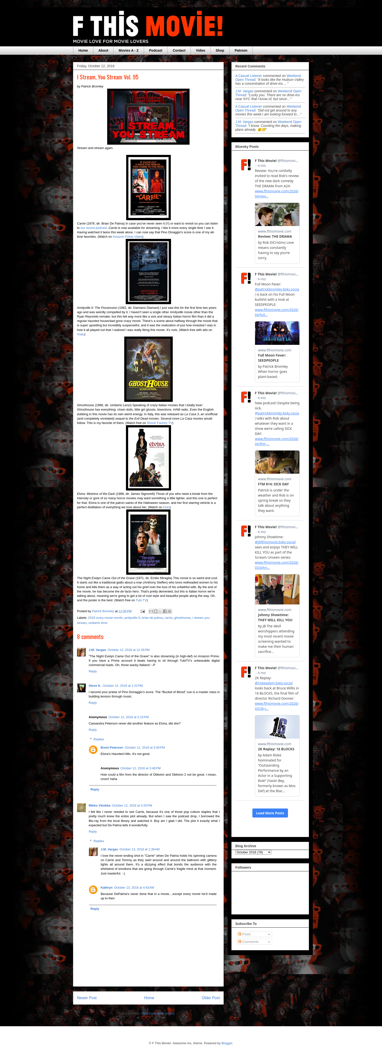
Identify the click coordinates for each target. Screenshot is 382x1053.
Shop (220, 50)
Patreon (241, 50)
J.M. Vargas (97, 650)
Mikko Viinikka (99, 805)
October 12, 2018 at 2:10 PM (128, 717)
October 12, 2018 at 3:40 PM (144, 747)
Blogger (226, 1043)
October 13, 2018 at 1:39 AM (140, 849)
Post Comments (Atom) (158, 1013)
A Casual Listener (248, 76)
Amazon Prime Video (127, 236)
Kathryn (107, 887)
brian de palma (152, 618)
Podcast (155, 50)
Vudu (80, 334)
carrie (168, 618)
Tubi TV (141, 600)
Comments (248, 942)
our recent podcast (93, 228)
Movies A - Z (128, 50)
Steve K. (95, 685)
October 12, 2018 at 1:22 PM (123, 685)
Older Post (211, 998)
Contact (179, 50)
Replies (99, 739)
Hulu (166, 507)
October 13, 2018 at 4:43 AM (134, 887)
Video (200, 50)
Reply (93, 671)
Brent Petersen (112, 747)
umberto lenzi (97, 623)
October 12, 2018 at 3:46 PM (140, 768)
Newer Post (87, 998)
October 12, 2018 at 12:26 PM (129, 650)
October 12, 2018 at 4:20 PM (132, 805)
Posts (244, 934)
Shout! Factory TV (159, 423)
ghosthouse (182, 618)
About (103, 50)
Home (83, 50)
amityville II (132, 618)
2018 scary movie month (105, 618)
